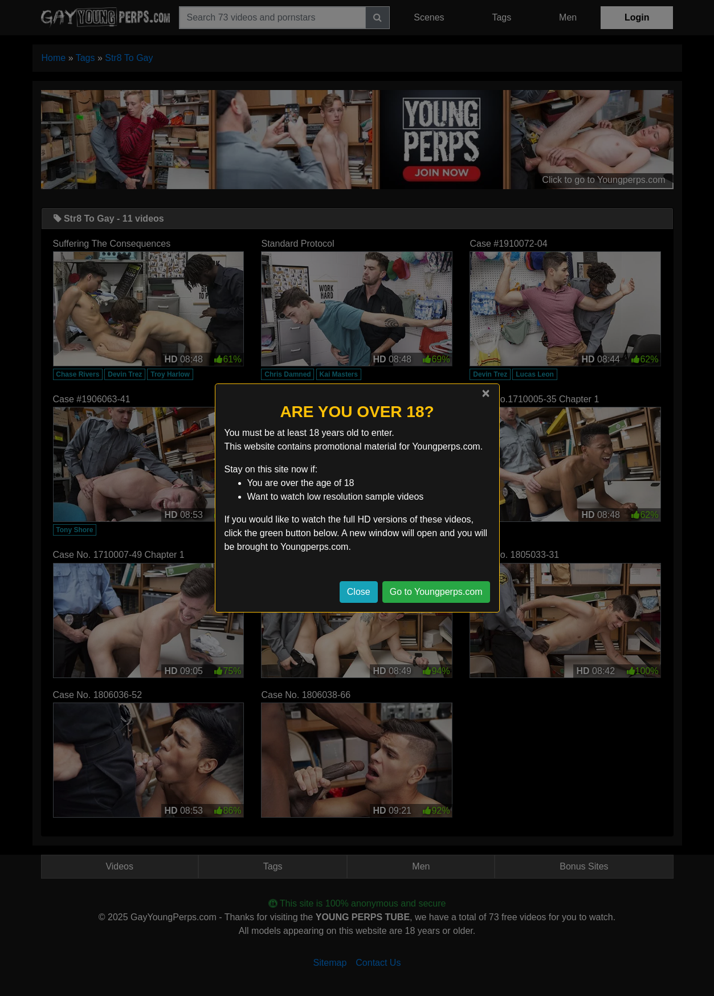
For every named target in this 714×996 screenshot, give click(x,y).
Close (358, 592)
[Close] (485, 393)
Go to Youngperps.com (436, 592)
